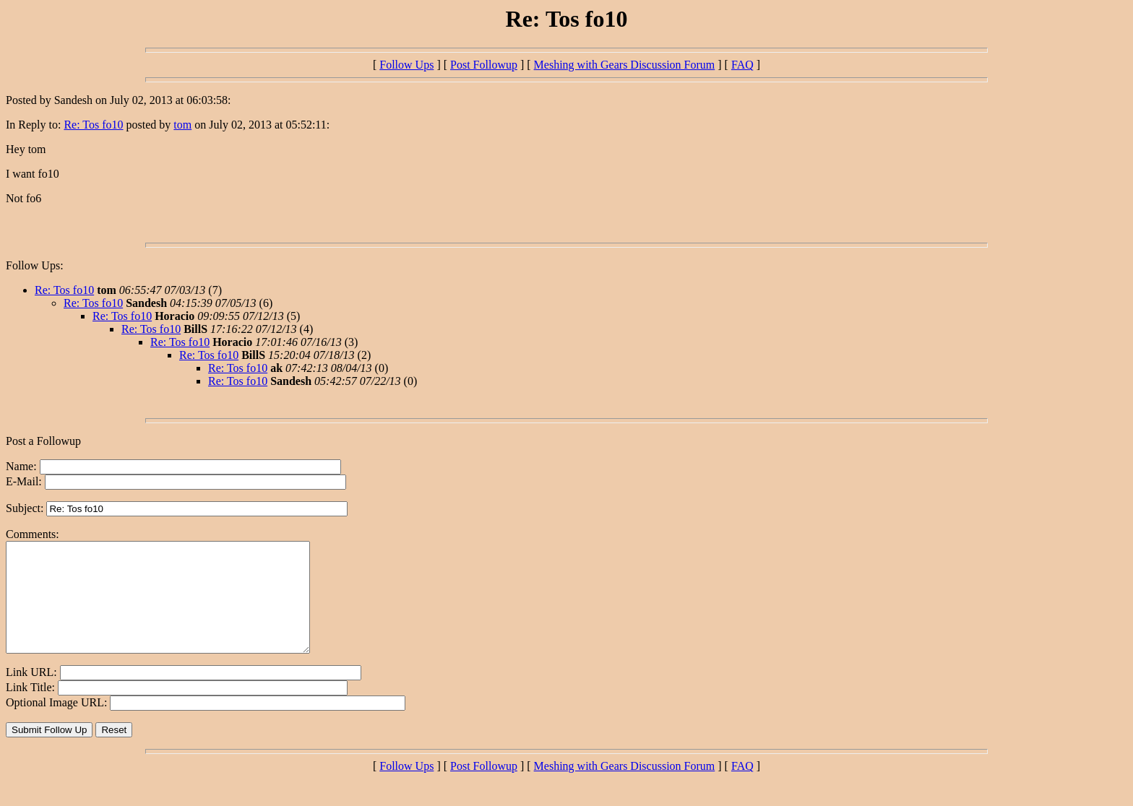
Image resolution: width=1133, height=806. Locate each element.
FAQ (742, 64)
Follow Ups (406, 64)
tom (182, 124)
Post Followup (483, 64)
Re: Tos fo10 (93, 124)
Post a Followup (43, 441)
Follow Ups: (35, 265)
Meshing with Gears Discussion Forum (624, 64)
